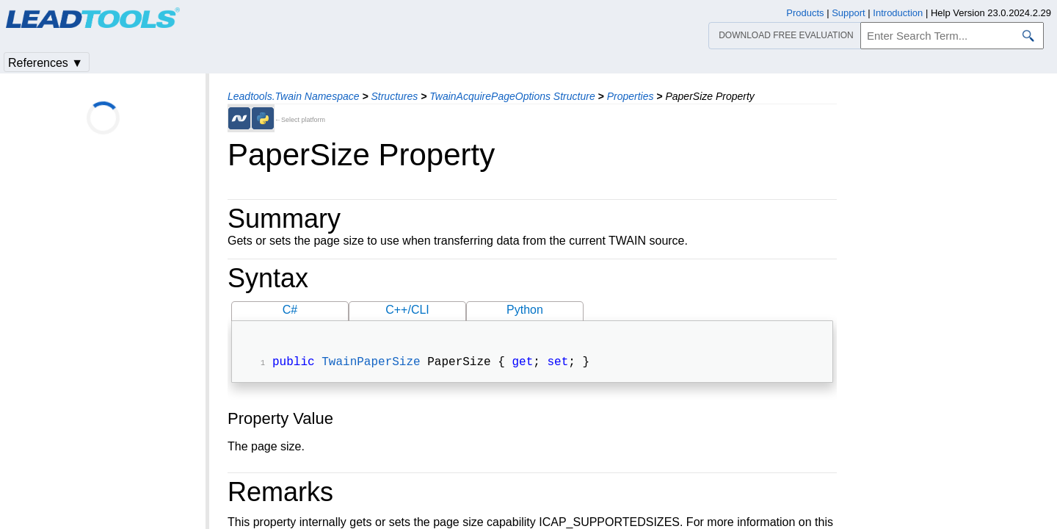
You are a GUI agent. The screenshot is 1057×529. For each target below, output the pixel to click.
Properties (630, 96)
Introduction (898, 12)
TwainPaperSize (371, 364)
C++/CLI (407, 309)
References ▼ (45, 63)
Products (805, 12)
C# (290, 309)
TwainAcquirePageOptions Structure (512, 96)
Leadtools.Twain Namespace (294, 96)
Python (524, 309)
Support (848, 12)
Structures (394, 96)
